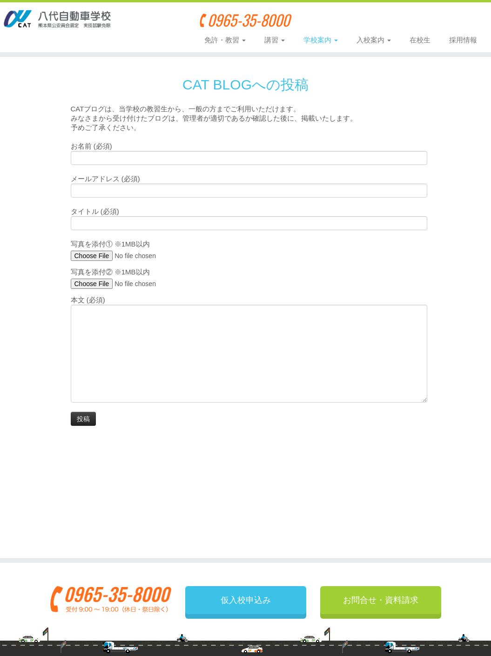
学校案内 (320, 40)
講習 (274, 40)
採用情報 (463, 40)
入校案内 (373, 40)
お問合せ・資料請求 (435, 19)
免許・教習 (225, 40)
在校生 (420, 40)
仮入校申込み (354, 19)
